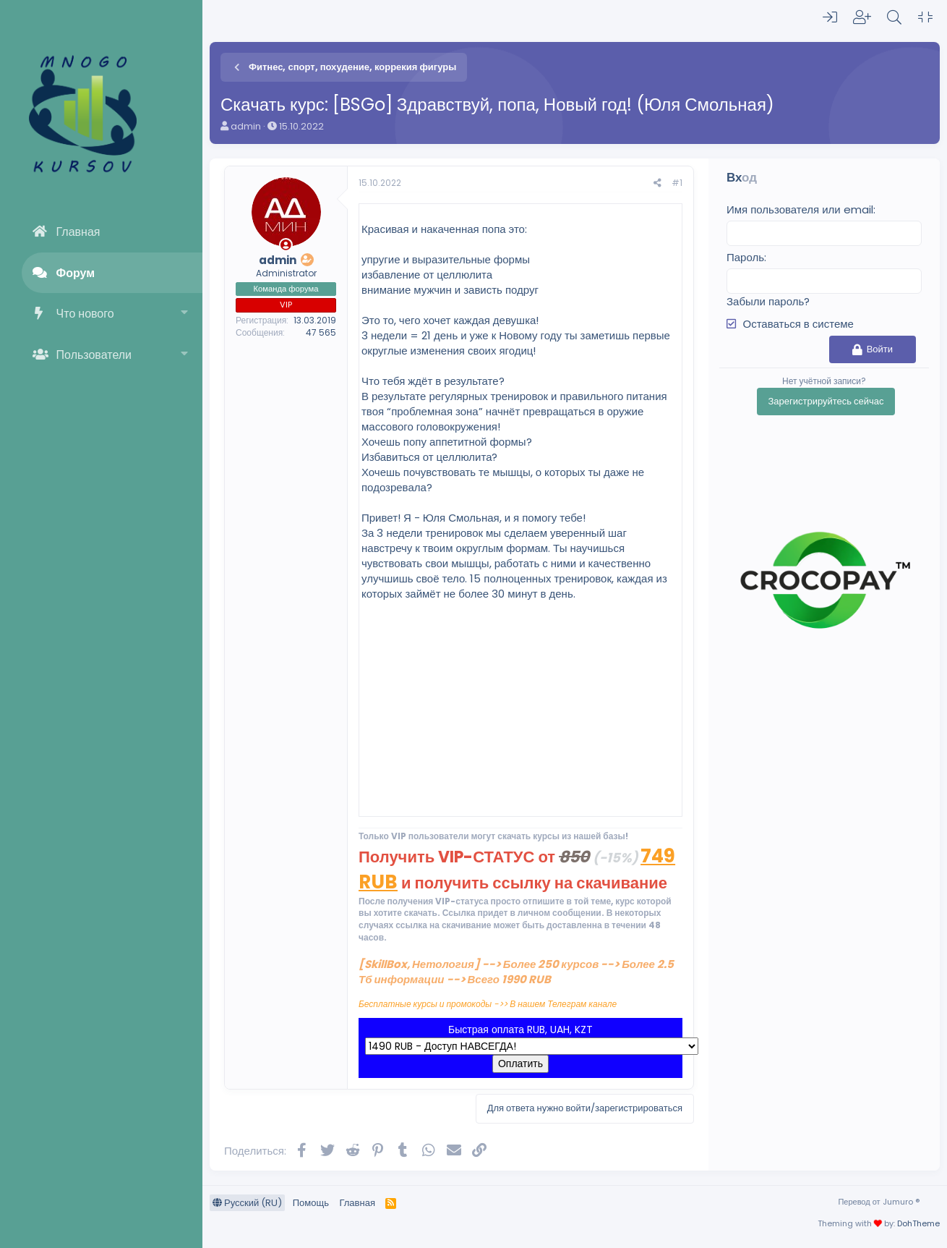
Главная (78, 232)
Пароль (745, 257)
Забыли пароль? (768, 301)
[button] (184, 313)
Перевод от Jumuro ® (878, 1201)
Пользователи (94, 355)
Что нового (85, 313)
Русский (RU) (247, 1203)
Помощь (311, 1203)
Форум (75, 273)
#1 (677, 183)
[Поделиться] (657, 183)
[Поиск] (894, 17)
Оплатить (520, 1063)
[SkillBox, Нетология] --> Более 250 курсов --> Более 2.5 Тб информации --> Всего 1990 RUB (516, 971)
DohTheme (918, 1223)
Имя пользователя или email (800, 209)
